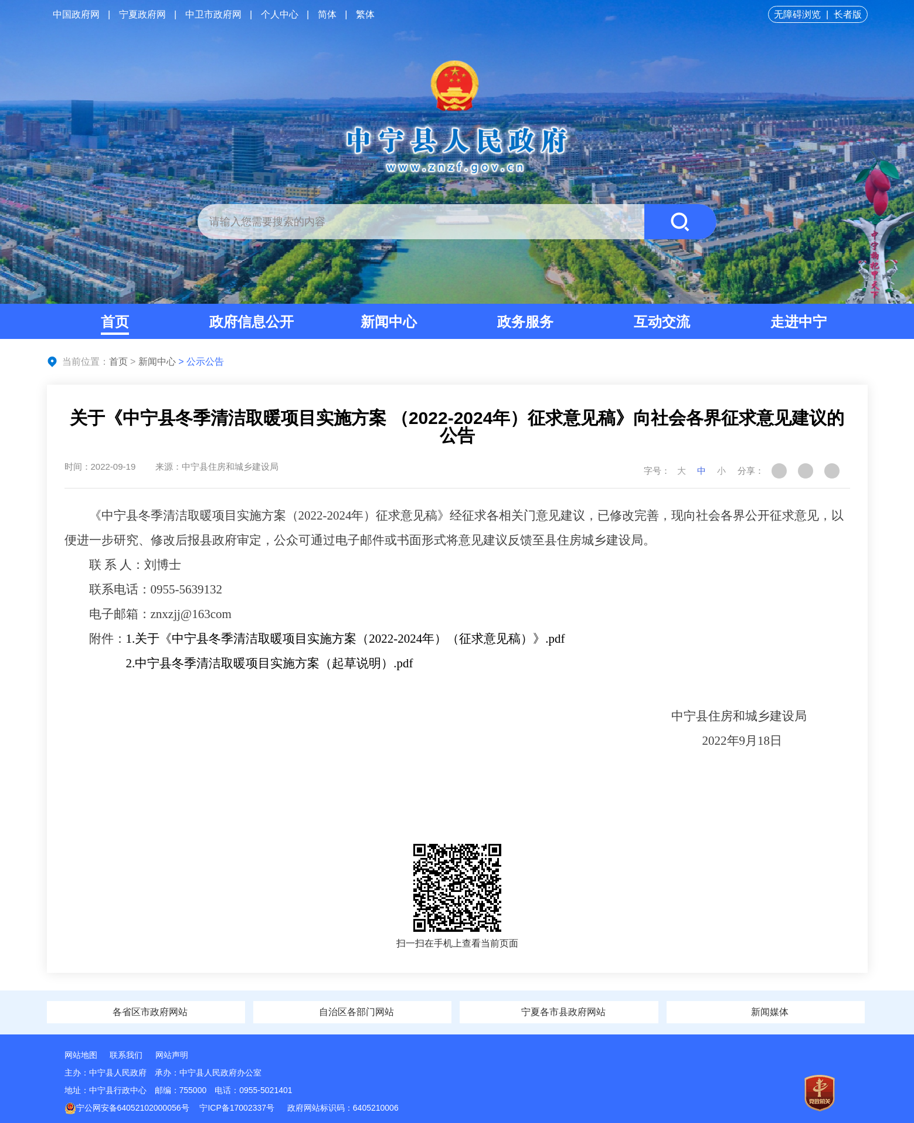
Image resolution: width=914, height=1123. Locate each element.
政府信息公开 (251, 322)
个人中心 (279, 14)
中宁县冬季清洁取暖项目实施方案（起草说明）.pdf (274, 663)
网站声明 (171, 1055)
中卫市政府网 (213, 14)
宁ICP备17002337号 (238, 1107)
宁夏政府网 (142, 14)
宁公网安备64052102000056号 (126, 1107)
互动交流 (662, 322)
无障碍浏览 (797, 14)
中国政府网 (76, 14)
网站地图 (80, 1055)
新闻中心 (389, 322)
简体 (327, 14)
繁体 (365, 14)
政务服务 (525, 322)
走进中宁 (798, 322)
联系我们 (126, 1055)
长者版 (848, 14)
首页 (115, 322)
